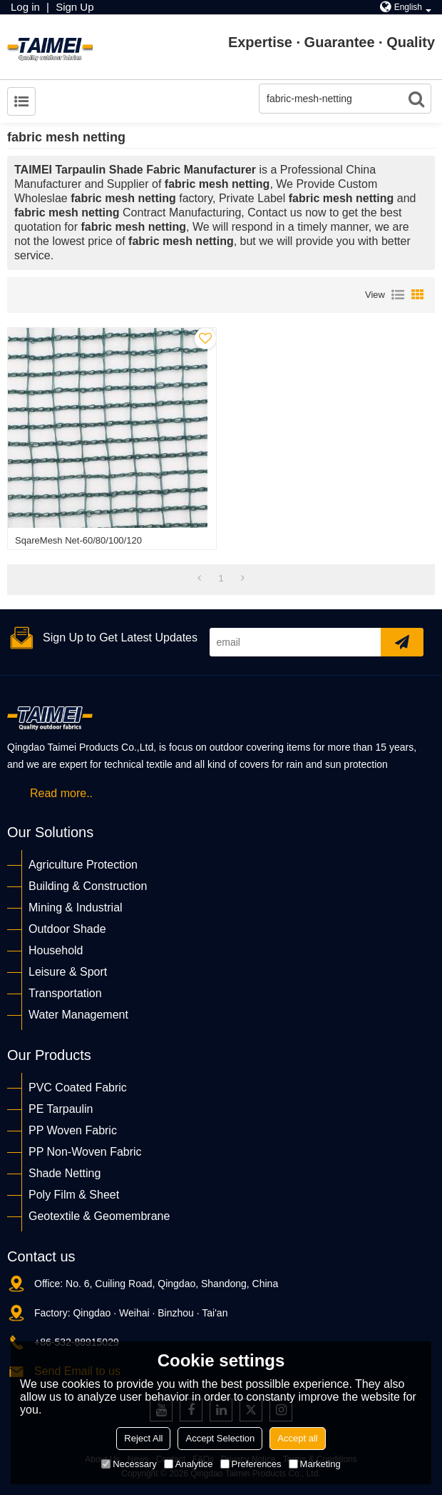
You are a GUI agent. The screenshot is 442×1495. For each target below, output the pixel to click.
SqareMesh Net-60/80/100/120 (78, 540)
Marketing (315, 1464)
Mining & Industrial (76, 907)
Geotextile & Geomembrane (99, 1216)
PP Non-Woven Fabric (85, 1152)
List (398, 295)
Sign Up (74, 7)
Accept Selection (220, 1438)
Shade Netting (65, 1173)
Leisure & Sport (68, 972)
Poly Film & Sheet (74, 1195)
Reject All (143, 1438)
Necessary (128, 1464)
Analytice (188, 1464)
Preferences (251, 1464)
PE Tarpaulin (61, 1109)
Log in (25, 7)
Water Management (78, 1015)
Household (56, 950)
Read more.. (61, 793)
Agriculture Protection (83, 865)
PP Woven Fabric (73, 1130)
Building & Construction (88, 886)
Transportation (65, 993)
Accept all (297, 1438)
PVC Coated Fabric (78, 1087)
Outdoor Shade (67, 929)
